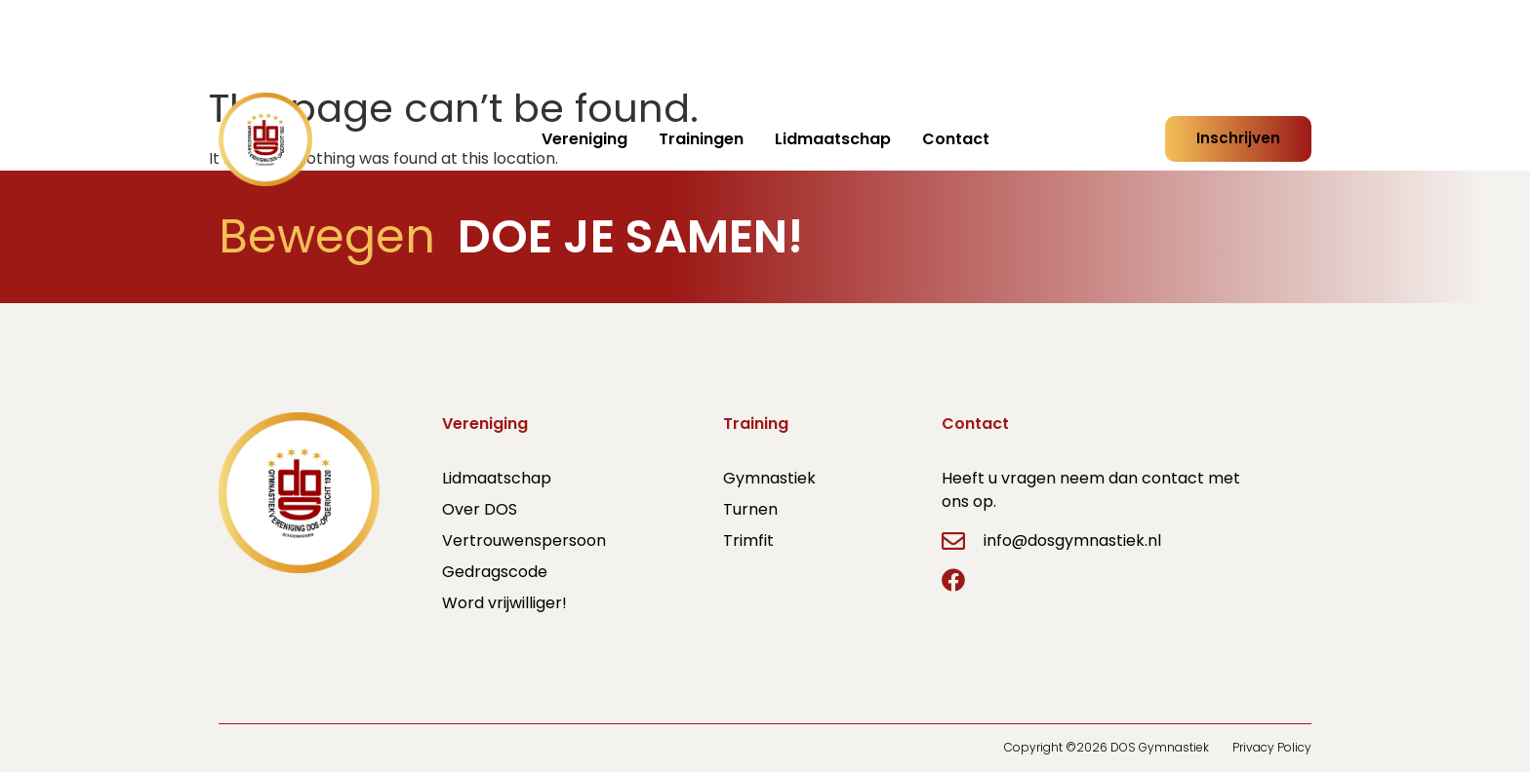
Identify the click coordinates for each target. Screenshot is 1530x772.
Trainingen (701, 139)
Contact (955, 139)
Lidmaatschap (833, 139)
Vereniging (584, 139)
